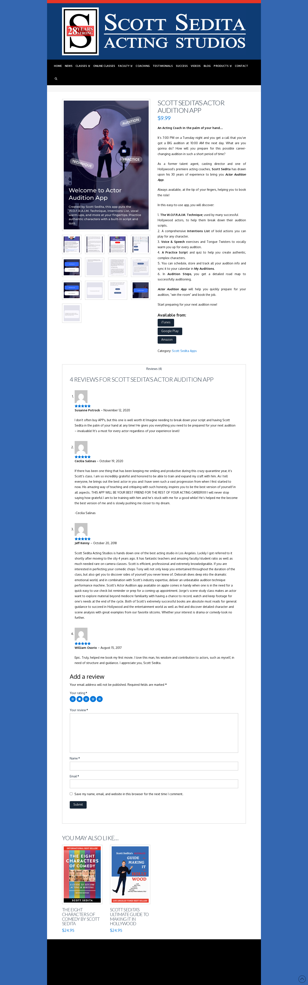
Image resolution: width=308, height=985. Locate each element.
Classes (94, 958)
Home (70, 958)
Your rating (78, 693)
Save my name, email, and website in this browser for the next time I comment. (128, 794)
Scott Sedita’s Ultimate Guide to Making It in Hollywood (129, 916)
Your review (79, 710)
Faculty (136, 958)
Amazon (167, 339)
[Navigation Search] (56, 78)
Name (75, 758)
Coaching (153, 958)
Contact (156, 961)
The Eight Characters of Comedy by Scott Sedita (80, 916)
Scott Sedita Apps (184, 351)
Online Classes (115, 958)
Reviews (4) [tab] (154, 369)
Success (192, 958)
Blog (220, 958)
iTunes (165, 322)
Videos (207, 958)
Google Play (170, 331)
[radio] (73, 699)
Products (235, 958)
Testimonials (173, 958)
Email (74, 776)
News (81, 958)
